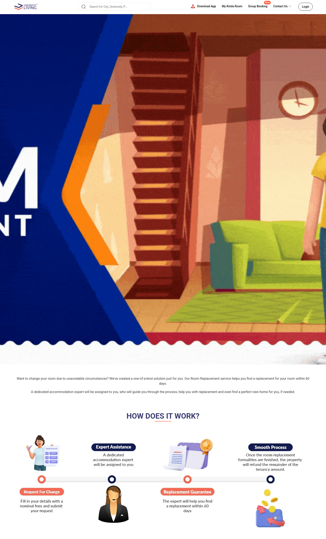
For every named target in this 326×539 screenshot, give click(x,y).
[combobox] (114, 6)
